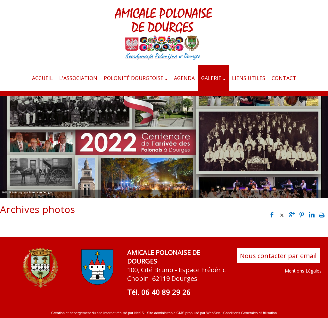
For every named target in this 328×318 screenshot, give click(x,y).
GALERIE (211, 78)
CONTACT (284, 78)
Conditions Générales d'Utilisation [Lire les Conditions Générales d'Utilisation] (250, 313)
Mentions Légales (303, 271)
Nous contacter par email (278, 255)
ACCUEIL (42, 78)
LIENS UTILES (248, 78)
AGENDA (184, 78)
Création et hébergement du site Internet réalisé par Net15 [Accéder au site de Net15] (97, 313)
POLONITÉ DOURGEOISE (133, 78)
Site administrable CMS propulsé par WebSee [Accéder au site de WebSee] (183, 313)
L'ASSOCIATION (78, 78)
